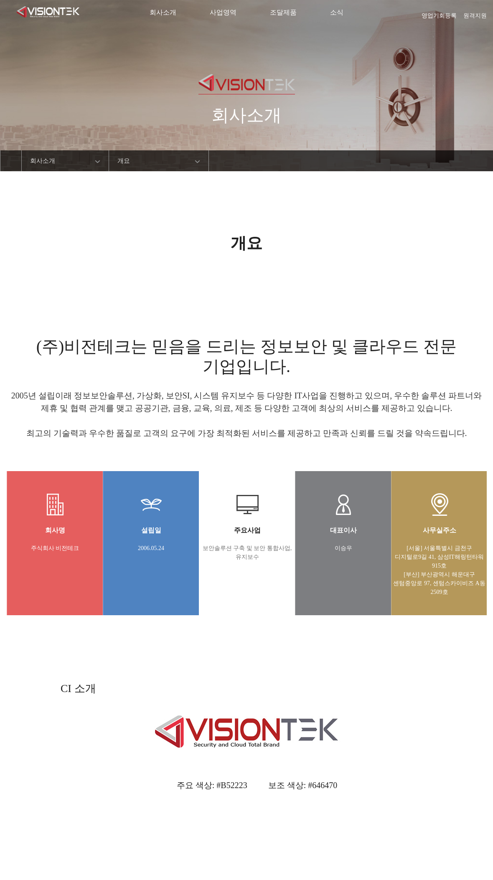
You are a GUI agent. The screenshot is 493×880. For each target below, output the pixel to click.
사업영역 (223, 12)
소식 (336, 12)
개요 (123, 160)
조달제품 (283, 12)
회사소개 (163, 12)
